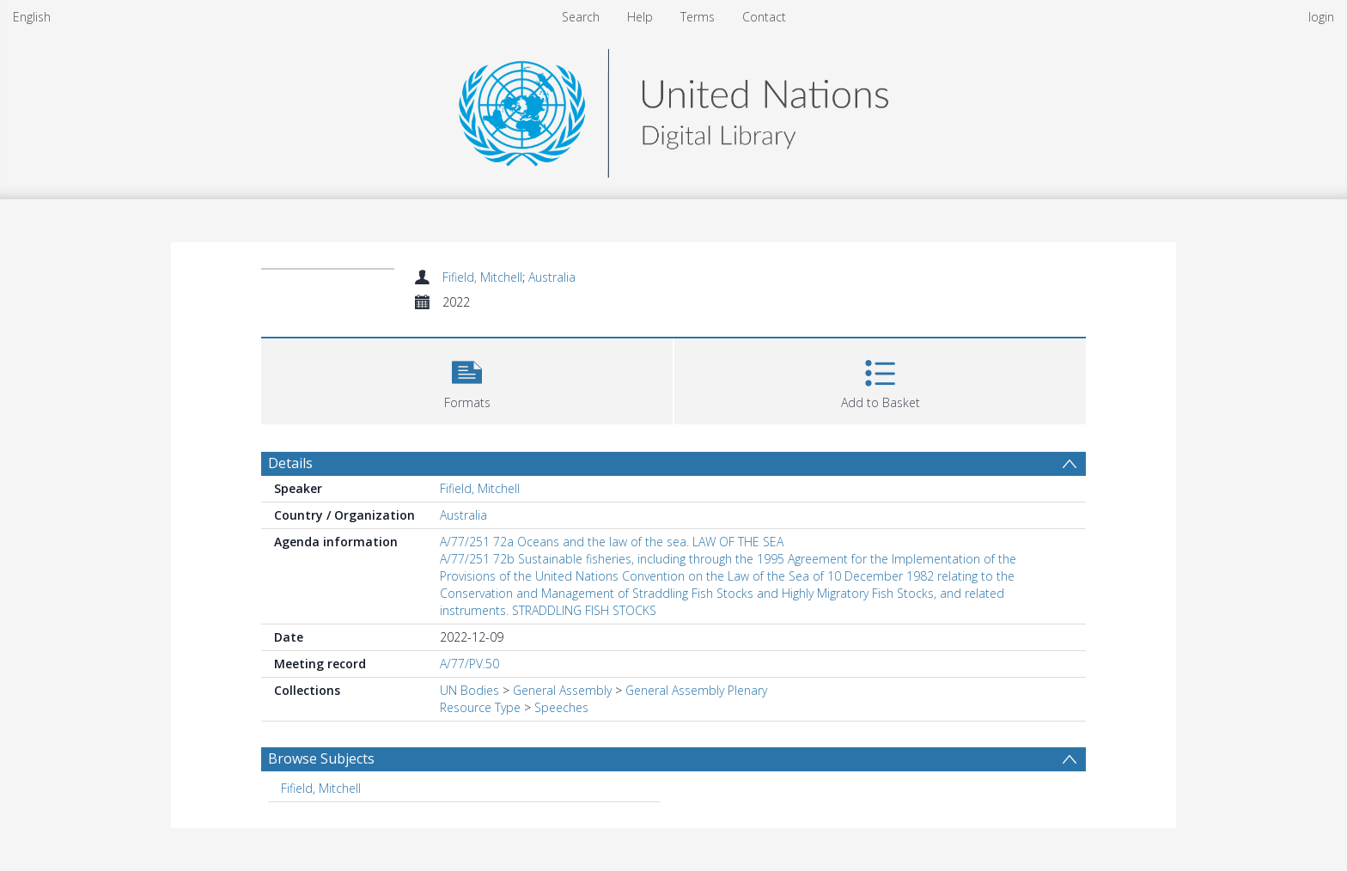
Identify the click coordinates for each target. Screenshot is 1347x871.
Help (640, 17)
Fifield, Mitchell (482, 277)
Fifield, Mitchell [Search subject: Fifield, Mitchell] (321, 788)
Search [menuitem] (581, 17)
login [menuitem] (1321, 17)
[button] (467, 379)
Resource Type (480, 707)
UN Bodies (469, 690)
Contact (764, 17)
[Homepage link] (673, 108)
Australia (552, 277)
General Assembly (562, 690)
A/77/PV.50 (469, 663)
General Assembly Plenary (696, 690)
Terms (697, 17)
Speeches (561, 707)
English (32, 17)
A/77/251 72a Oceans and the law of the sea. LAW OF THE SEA (611, 541)
